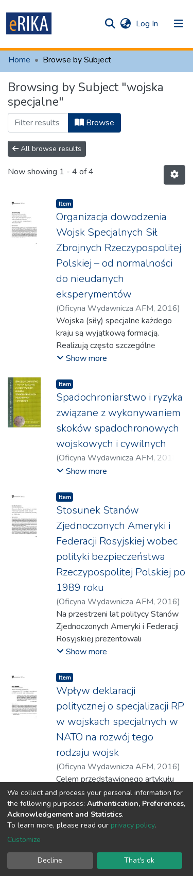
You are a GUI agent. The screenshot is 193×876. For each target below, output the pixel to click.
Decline (50, 860)
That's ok (139, 860)
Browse (94, 122)
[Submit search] (110, 23)
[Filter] (38, 123)
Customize (24, 840)
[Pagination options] (174, 175)
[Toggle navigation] (178, 23)
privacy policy (132, 825)
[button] (125, 24)
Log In (148, 23)
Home (19, 59)
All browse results (46, 149)
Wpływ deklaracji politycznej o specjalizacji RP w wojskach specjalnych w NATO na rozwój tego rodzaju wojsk (120, 721)
